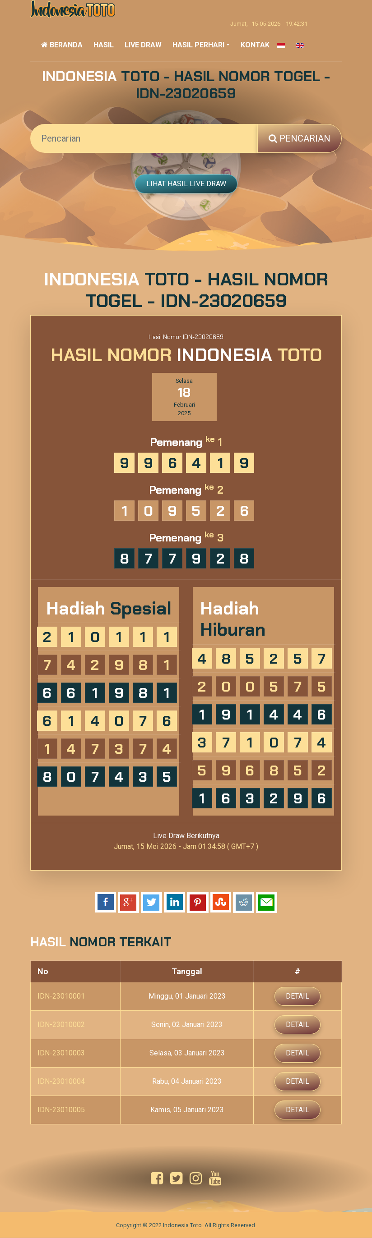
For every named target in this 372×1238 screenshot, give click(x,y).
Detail (297, 996)
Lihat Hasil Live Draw (186, 183)
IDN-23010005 (61, 1110)
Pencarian (299, 138)
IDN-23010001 (61, 996)
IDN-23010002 (61, 1025)
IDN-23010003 (61, 1053)
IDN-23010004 (61, 1082)
